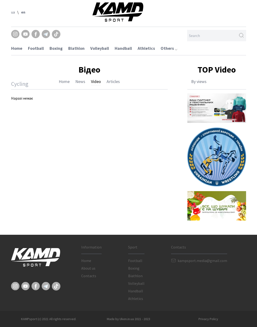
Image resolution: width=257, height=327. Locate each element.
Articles (113, 81)
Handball (123, 48)
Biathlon (76, 48)
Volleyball (99, 48)
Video (96, 81)
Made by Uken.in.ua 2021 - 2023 (128, 319)
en (23, 12)
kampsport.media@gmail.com (202, 260)
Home (16, 48)
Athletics (146, 48)
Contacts (88, 275)
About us (88, 268)
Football (36, 48)
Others (169, 48)
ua (13, 12)
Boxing (56, 48)
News (80, 81)
